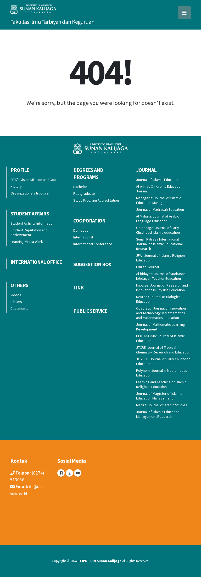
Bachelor (80, 186)
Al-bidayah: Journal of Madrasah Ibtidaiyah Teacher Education (161, 276)
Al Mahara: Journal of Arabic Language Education (157, 218)
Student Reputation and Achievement (29, 232)
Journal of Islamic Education (158, 179)
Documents (19, 308)
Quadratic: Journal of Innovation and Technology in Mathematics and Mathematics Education (161, 313)
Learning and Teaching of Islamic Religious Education (161, 384)
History (16, 186)
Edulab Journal (147, 267)
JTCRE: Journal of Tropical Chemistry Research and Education (163, 350)
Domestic (80, 230)
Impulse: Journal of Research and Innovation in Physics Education (162, 287)
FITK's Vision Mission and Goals (34, 179)
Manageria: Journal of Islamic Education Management (158, 200)
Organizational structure (29, 193)
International (83, 237)
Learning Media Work (26, 241)
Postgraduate (84, 193)
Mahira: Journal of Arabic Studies (161, 405)
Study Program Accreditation (96, 200)
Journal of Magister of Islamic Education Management (159, 396)
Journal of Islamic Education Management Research (158, 414)
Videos (15, 295)
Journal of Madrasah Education (160, 209)
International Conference (92, 244)
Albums (16, 301)
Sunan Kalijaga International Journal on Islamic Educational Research (159, 244)
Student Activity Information (32, 223)
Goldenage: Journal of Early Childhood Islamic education (158, 230)
